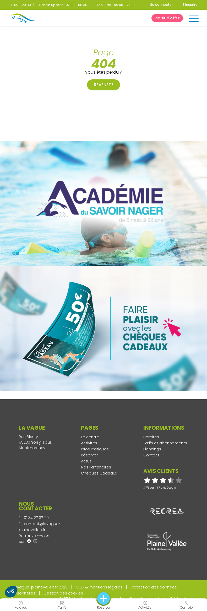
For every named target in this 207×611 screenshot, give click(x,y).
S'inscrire (190, 4)
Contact (151, 455)
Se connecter (161, 4)
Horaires (151, 437)
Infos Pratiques (95, 449)
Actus (86, 461)
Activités (89, 443)
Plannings (152, 449)
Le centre (90, 437)
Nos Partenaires (96, 467)
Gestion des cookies (63, 593)
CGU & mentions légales (99, 587)
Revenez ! (103, 85)
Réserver (89, 455)
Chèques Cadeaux (99, 473)
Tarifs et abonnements (165, 443)
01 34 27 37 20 (34, 517)
